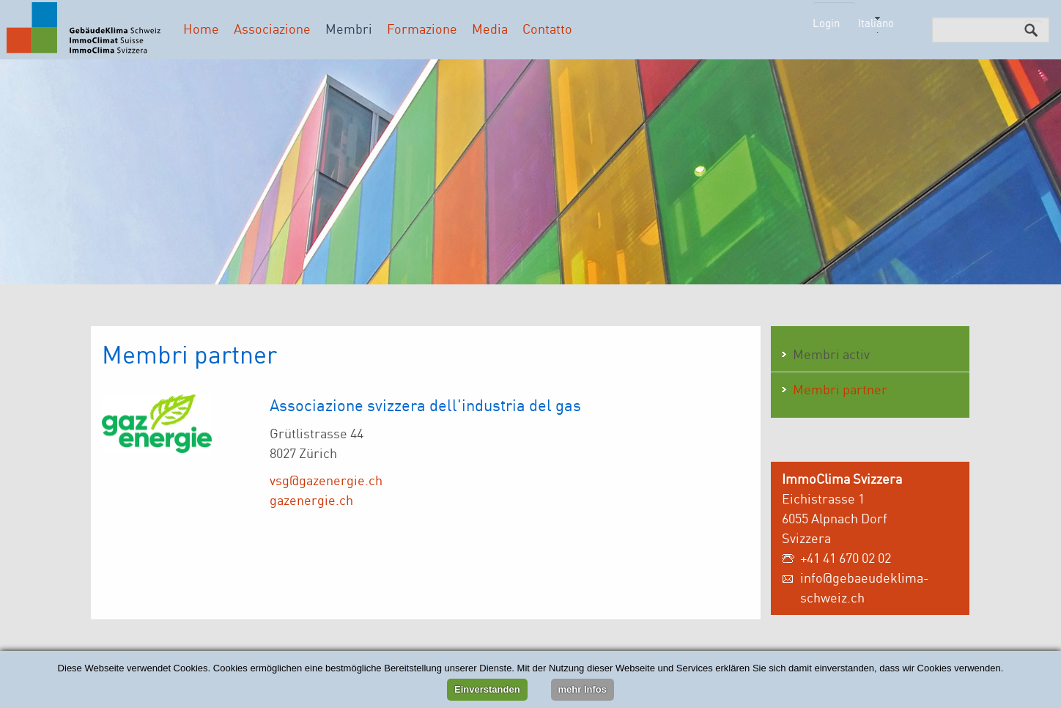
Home (201, 29)
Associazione (272, 29)
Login (826, 23)
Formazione (422, 29)
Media (490, 29)
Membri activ (831, 354)
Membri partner (840, 389)
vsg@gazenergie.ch (326, 480)
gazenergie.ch (311, 500)
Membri (348, 29)
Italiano (876, 23)
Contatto (547, 29)
